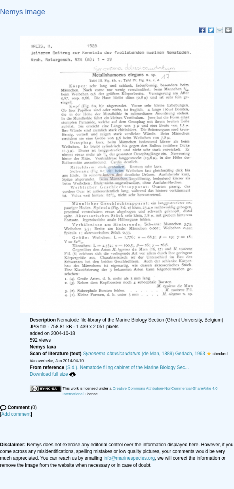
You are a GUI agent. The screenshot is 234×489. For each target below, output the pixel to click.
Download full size (53, 374)
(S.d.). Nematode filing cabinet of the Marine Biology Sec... (127, 367)
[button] (209, 354)
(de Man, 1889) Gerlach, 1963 (144, 353)
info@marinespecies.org (129, 458)
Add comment (15, 414)
